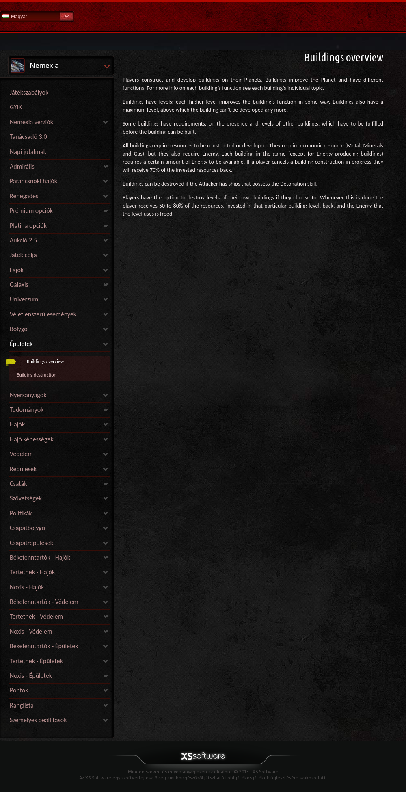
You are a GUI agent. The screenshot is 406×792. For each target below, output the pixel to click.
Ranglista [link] (22, 705)
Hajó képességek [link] (32, 439)
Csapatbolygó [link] (27, 528)
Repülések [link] (23, 469)
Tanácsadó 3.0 (28, 137)
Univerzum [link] (24, 299)
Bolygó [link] (19, 329)
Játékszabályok (29, 92)
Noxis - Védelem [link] (31, 631)
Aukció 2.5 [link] (23, 240)
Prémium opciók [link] (31, 210)
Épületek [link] (21, 344)
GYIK (16, 107)
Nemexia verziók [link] (31, 122)
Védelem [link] (21, 454)
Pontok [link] (19, 690)
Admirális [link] (22, 166)
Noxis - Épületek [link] (31, 675)
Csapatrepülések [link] (31, 543)
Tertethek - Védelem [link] (36, 616)
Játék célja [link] (23, 255)
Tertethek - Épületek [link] (36, 661)
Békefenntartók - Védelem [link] (44, 602)
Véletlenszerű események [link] (43, 314)
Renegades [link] (24, 196)
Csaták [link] (18, 483)
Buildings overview (45, 361)
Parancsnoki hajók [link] (33, 181)
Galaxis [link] (19, 284)
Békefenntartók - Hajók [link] (40, 557)
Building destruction (36, 375)
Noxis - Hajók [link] (27, 587)
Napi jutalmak (28, 152)
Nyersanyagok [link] (28, 395)
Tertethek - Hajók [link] (32, 572)
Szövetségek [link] (26, 498)
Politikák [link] (21, 513)
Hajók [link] (17, 424)
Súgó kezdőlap (203, 16)
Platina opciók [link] (28, 225)
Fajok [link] (17, 270)
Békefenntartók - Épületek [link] (44, 646)
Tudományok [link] (26, 409)
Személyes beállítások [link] (38, 720)
